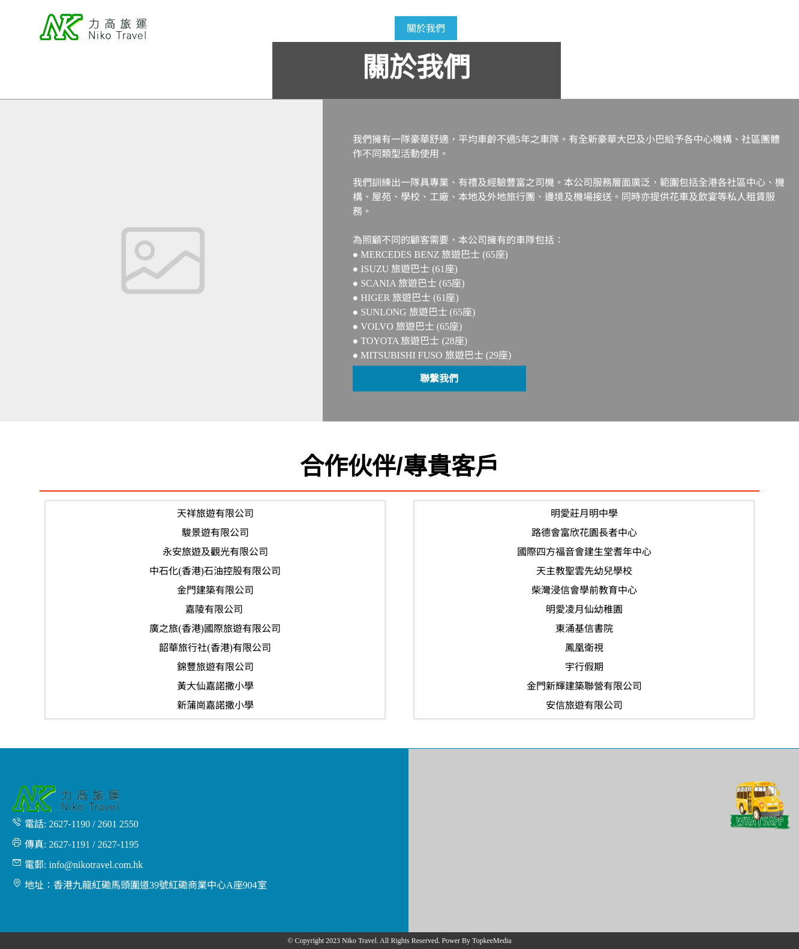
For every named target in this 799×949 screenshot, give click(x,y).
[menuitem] (373, 28)
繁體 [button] (744, 6)
